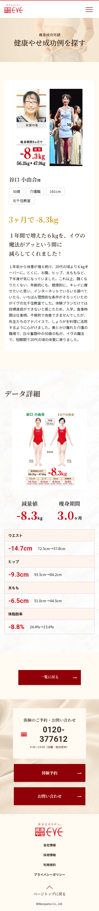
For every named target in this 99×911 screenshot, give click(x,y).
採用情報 (49, 855)
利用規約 (49, 864)
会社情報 (49, 845)
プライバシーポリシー (49, 874)
